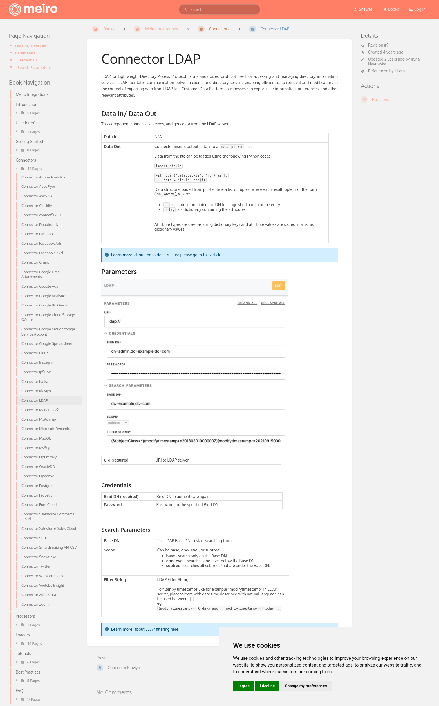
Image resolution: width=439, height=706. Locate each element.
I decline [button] (267, 686)
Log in (417, 9)
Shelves (363, 9)
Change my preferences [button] (306, 686)
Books (390, 9)
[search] (219, 9)
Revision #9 (375, 45)
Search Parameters (34, 67)
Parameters (25, 52)
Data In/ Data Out (31, 45)
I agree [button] (244, 686)
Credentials (27, 60)
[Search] (185, 9)
